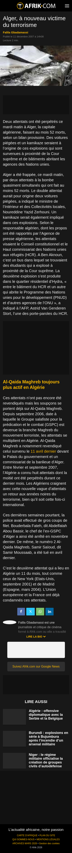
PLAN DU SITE (47, 835)
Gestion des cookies (49, 843)
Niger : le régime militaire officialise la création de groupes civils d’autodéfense (46, 760)
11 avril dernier (43, 451)
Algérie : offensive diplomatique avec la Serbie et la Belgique (46, 714)
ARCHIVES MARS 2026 (24, 843)
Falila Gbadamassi (15, 32)
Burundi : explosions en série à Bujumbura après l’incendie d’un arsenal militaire (48, 738)
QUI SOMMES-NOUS (23, 839)
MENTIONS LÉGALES (48, 839)
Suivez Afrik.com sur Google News (36, 666)
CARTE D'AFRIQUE (27, 835)
